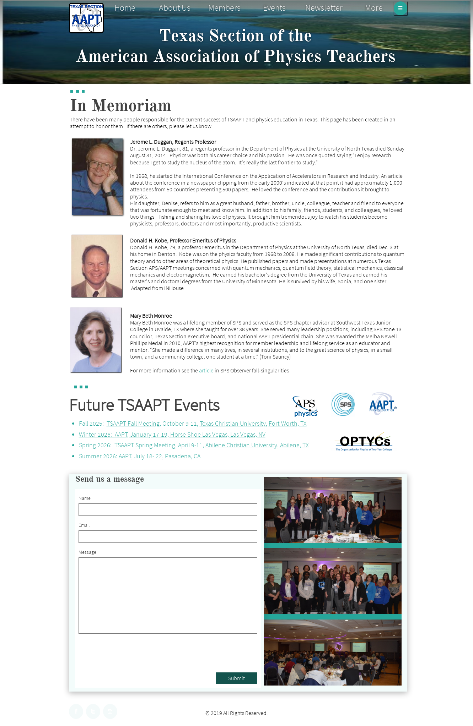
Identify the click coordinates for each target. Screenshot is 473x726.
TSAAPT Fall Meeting (133, 423)
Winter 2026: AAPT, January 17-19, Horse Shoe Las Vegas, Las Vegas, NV (172, 434)
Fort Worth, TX (288, 423)
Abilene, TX (294, 445)
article (206, 370)
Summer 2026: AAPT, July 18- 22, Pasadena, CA (139, 456)
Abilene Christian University (241, 445)
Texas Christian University (233, 423)
